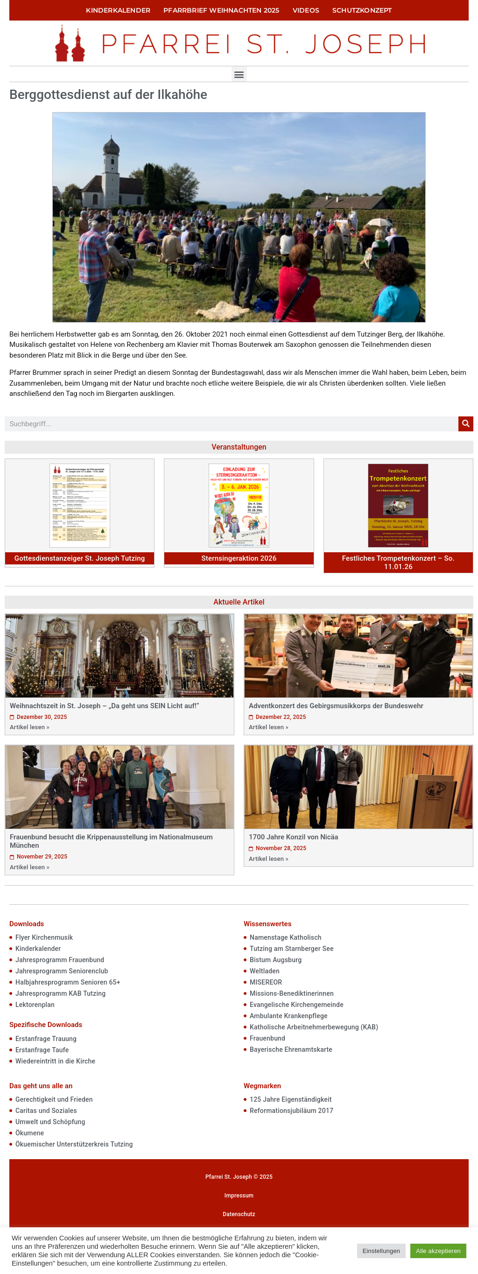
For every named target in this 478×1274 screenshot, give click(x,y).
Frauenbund (267, 1038)
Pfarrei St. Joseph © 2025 (239, 1177)
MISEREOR (266, 982)
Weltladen (265, 971)
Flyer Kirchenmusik (44, 937)
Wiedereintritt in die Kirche (55, 1061)
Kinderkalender (118, 10)
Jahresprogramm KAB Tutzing (60, 993)
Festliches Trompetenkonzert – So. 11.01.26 (398, 562)
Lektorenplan (35, 1004)
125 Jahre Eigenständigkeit (291, 1099)
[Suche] (465, 423)
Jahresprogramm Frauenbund (59, 960)
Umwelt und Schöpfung (50, 1122)
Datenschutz (239, 1214)
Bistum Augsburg (276, 960)
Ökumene (29, 1133)
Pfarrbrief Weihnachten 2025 (221, 10)
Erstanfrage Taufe (42, 1050)
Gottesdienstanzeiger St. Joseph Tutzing (79, 558)
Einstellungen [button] (382, 1250)
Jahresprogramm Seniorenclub (61, 971)
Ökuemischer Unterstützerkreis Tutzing (74, 1144)
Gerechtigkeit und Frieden (54, 1099)
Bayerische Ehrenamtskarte (291, 1049)
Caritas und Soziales (46, 1110)
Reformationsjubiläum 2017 (291, 1110)
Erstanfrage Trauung (46, 1038)
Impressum (239, 1195)
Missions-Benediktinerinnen (292, 993)
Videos (306, 10)
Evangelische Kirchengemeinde (297, 1004)
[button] (239, 74)
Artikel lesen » (29, 727)
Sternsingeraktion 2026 (238, 558)
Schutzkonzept (362, 10)
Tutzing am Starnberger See (292, 948)
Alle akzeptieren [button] (438, 1250)
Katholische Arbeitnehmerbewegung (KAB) (314, 1027)
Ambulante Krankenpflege (289, 1016)
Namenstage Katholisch (286, 937)
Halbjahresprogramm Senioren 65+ (67, 982)
